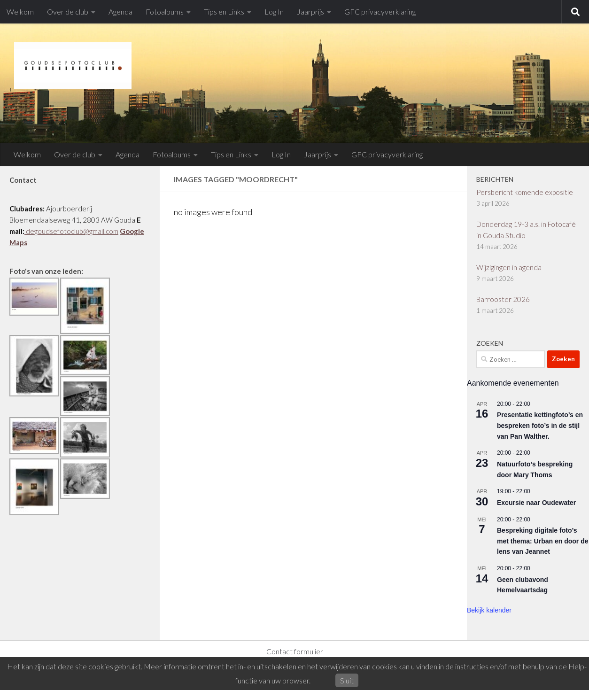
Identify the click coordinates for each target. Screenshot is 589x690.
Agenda (120, 11)
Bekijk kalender (489, 610)
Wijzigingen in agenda (509, 267)
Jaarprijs (310, 11)
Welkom (20, 11)
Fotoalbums (165, 11)
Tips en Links (224, 11)
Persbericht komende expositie (524, 192)
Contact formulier (294, 651)
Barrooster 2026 (503, 299)
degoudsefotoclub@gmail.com (71, 231)
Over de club (67, 11)
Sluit (347, 680)
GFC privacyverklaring (380, 11)
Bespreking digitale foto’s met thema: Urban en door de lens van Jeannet (542, 541)
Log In (274, 11)
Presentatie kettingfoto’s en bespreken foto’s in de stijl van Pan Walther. (540, 425)
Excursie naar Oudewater (536, 502)
